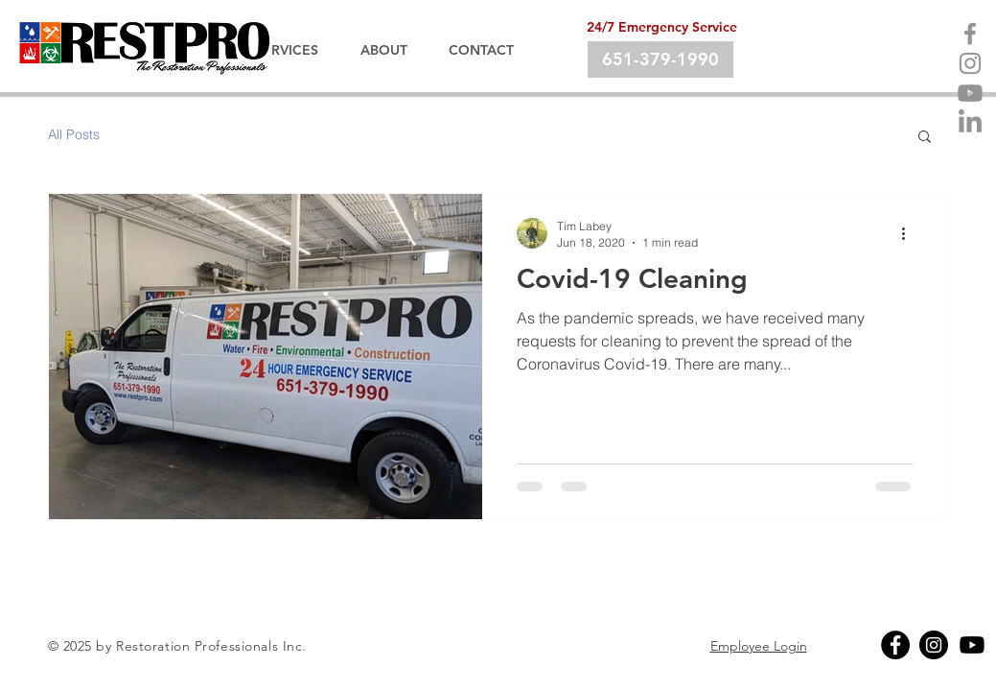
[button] (924, 138)
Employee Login (758, 646)
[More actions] (910, 233)
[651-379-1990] (660, 59)
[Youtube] (970, 93)
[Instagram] (970, 63)
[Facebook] (970, 33)
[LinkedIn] (970, 122)
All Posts (74, 134)
